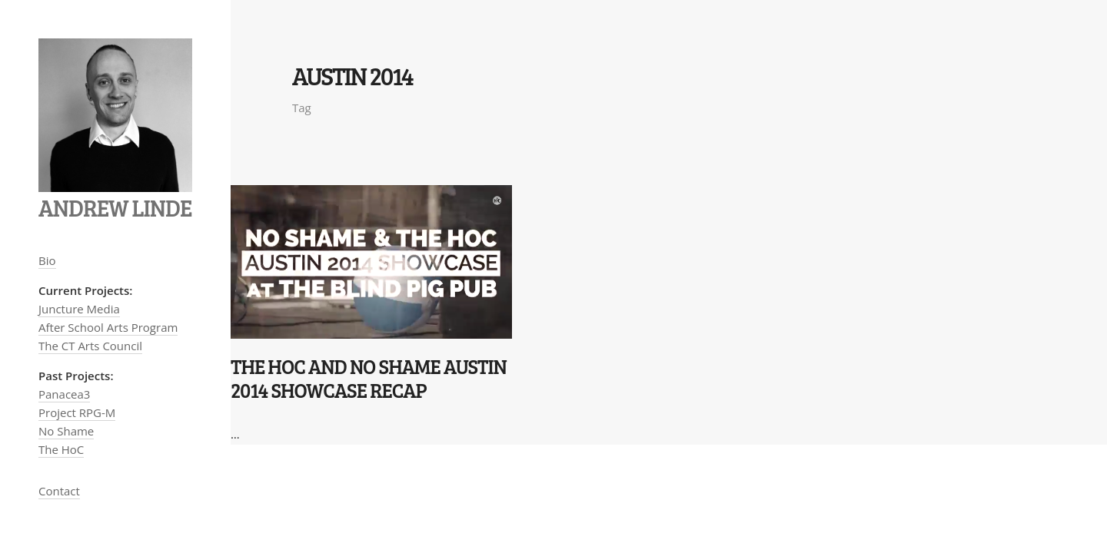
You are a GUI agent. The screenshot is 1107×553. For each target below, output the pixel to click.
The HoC (61, 449)
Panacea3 (64, 394)
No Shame (66, 431)
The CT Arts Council (90, 345)
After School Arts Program (108, 327)
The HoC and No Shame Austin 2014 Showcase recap (369, 378)
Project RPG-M (76, 412)
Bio (47, 260)
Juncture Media (79, 308)
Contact (59, 490)
